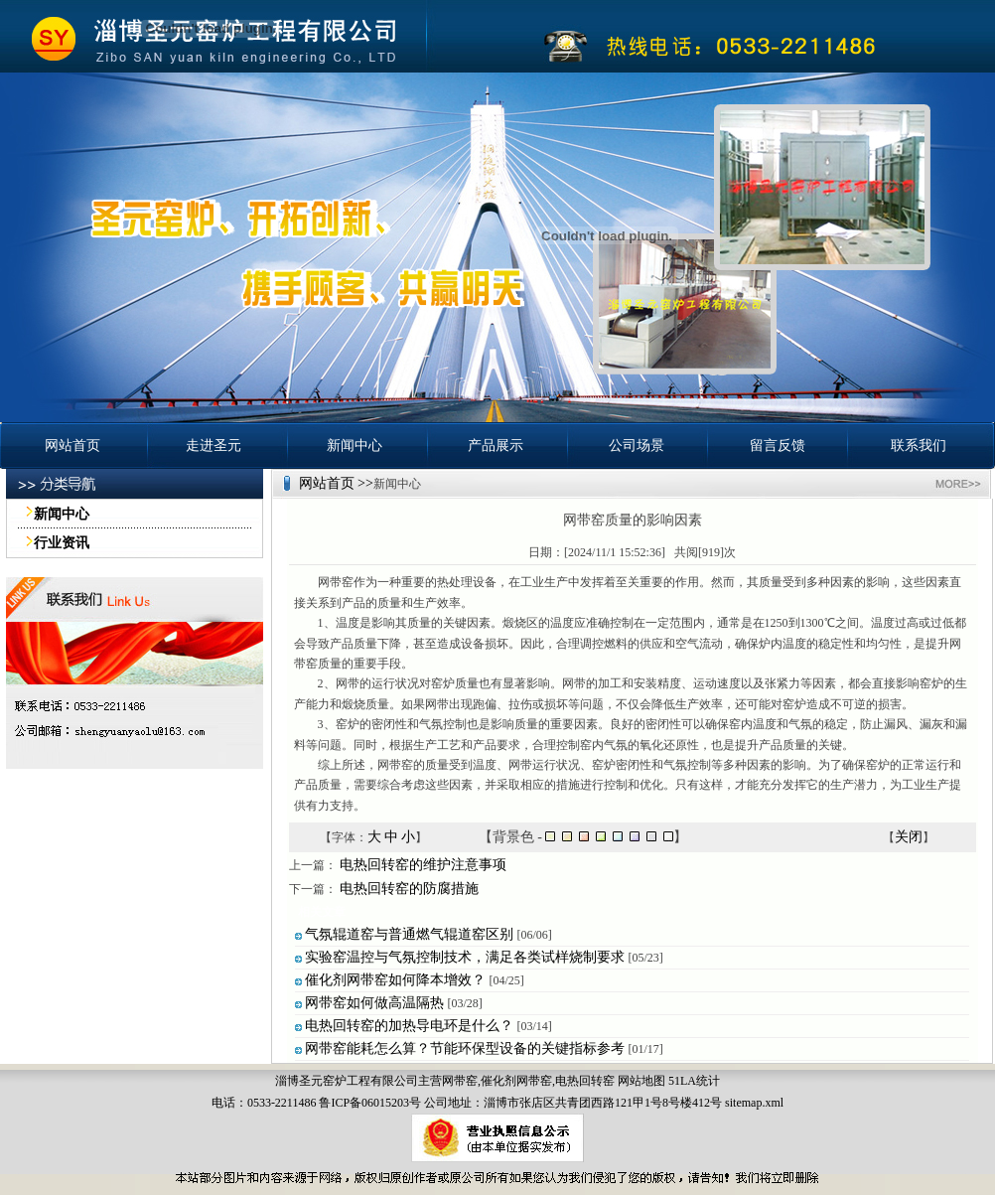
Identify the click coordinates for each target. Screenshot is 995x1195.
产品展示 (495, 445)
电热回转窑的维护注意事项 (423, 864)
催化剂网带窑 (516, 1081)
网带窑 (460, 1081)
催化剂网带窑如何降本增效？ (395, 979)
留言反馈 (777, 445)
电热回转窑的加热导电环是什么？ (409, 1025)
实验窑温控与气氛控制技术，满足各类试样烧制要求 (465, 957)
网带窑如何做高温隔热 (374, 1002)
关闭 (909, 836)
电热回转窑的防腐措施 (409, 888)
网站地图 (641, 1081)
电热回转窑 (585, 1081)
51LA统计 (694, 1081)
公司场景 (636, 445)
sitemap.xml (754, 1103)
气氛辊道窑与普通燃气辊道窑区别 (409, 934)
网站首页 (72, 445)
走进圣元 (213, 445)
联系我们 (918, 445)
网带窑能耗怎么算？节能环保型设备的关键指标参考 (465, 1048)
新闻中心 (354, 445)
